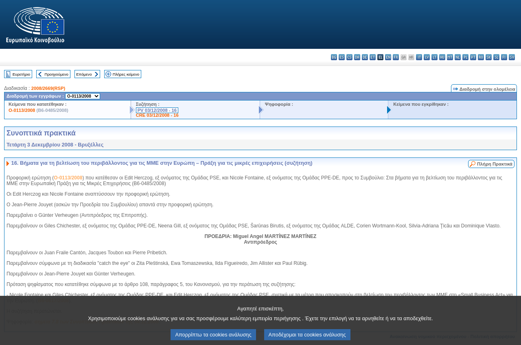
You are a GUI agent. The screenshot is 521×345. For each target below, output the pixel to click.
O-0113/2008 (22, 110)
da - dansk (357, 57)
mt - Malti (450, 57)
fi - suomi (504, 57)
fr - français (396, 57)
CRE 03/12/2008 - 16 (157, 115)
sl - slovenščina (496, 57)
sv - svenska (512, 57)
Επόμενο (84, 74)
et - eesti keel (373, 57)
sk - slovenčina (489, 57)
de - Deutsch (365, 57)
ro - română (481, 57)
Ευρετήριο (21, 74)
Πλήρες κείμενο (126, 74)
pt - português (473, 57)
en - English (388, 57)
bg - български (334, 57)
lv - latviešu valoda (427, 57)
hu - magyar (442, 57)
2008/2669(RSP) (48, 88)
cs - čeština (349, 57)
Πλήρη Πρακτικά (494, 164)
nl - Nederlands (458, 57)
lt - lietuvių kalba (434, 57)
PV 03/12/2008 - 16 (157, 110)
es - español (342, 57)
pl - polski (465, 57)
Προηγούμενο (56, 74)
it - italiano (419, 57)
